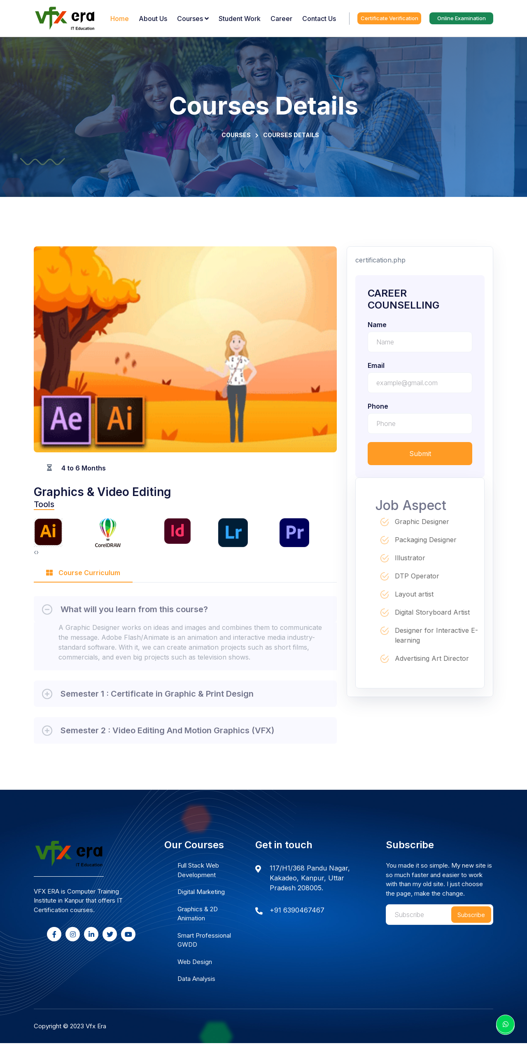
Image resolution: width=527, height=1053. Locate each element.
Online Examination (461, 18)
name (377, 325)
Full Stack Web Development (198, 870)
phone (378, 406)
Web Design (194, 962)
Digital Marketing (201, 892)
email (376, 365)
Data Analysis (196, 979)
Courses (236, 134)
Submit (420, 453)
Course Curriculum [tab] (83, 573)
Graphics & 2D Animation (197, 913)
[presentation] (35, 552)
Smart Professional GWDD (204, 940)
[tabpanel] (185, 666)
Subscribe (471, 914)
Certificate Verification (389, 18)
